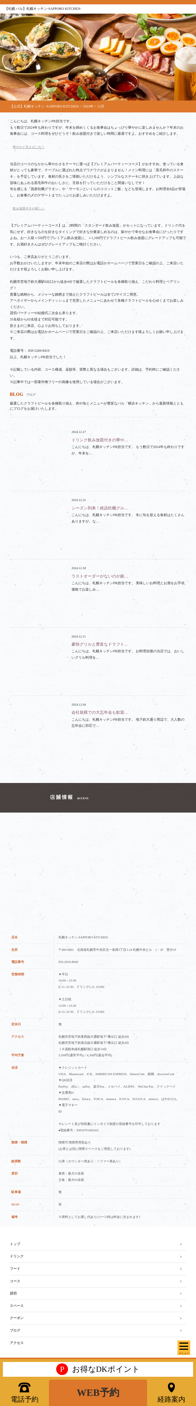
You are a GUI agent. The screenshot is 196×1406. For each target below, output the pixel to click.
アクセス (17, 1343)
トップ (15, 1244)
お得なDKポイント (98, 1369)
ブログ (15, 1330)
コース (15, 1281)
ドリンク (17, 1256)
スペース (17, 1306)
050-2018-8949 (68, 969)
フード (15, 1269)
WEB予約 (98, 1392)
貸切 (13, 1293)
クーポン (17, 1318)
